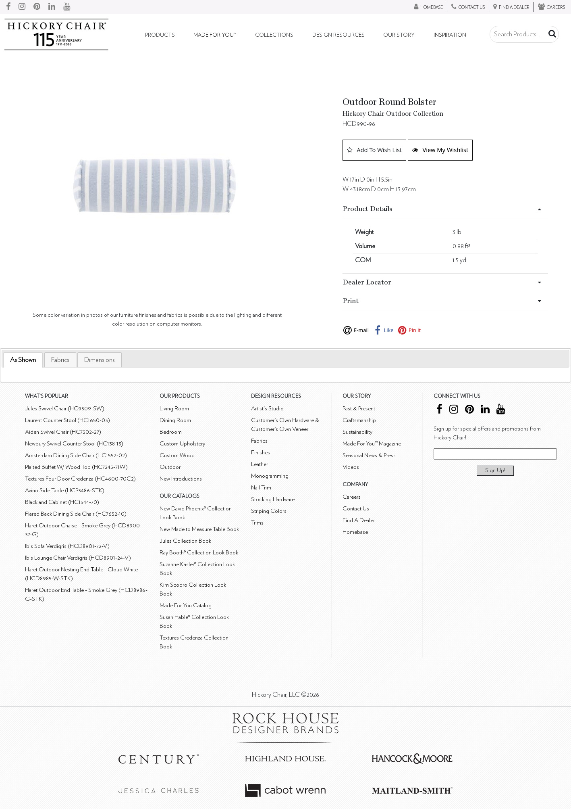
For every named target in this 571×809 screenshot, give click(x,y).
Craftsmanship (359, 420)
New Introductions (181, 479)
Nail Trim (261, 488)
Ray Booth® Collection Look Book (199, 553)
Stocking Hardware (273, 499)
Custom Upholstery (182, 444)
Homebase (355, 532)
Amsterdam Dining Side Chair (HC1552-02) (76, 455)
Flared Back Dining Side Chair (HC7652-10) (76, 514)
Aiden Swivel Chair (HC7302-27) (63, 432)
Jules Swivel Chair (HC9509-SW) (64, 409)
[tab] (23, 360)
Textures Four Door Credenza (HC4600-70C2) (80, 479)
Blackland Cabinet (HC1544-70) (62, 502)
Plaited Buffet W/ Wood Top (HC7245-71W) (76, 467)
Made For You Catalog (186, 605)
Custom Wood (177, 455)
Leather (259, 464)
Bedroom (171, 432)
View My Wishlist (440, 150)
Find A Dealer (359, 520)
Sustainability (357, 432)
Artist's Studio (267, 409)
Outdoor (170, 467)
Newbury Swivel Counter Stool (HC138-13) (74, 444)
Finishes (260, 452)
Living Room (174, 409)
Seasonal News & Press (369, 455)
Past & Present (359, 409)
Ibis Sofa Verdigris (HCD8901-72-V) (67, 546)
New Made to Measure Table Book (199, 529)
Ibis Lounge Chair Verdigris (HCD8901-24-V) (78, 558)
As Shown (23, 360)
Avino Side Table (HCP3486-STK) (64, 490)
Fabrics (60, 360)
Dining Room (175, 420)
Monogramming (270, 476)
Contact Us (356, 509)
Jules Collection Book (185, 541)
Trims (257, 523)
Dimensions (99, 360)
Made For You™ (214, 35)
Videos (351, 467)
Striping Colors (269, 511)
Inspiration (450, 35)
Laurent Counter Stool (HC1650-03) (67, 420)
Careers (352, 497)
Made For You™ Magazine (372, 444)
